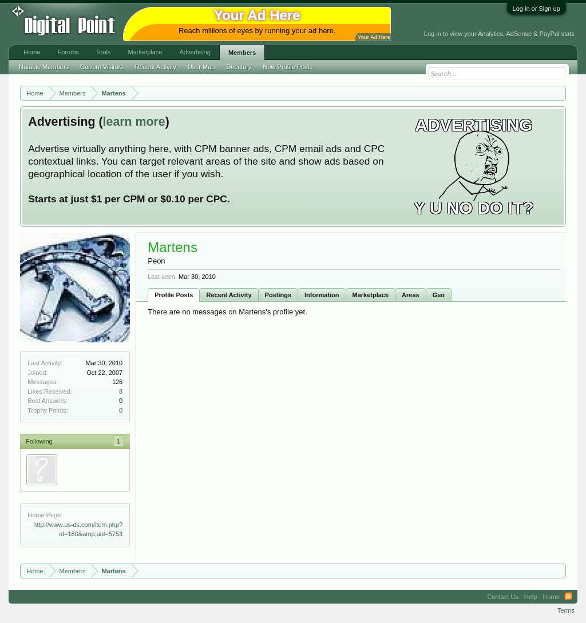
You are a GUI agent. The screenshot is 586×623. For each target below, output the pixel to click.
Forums (68, 52)
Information (321, 294)
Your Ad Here (374, 37)
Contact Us (502, 596)
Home (31, 52)
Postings (278, 294)
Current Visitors (102, 66)
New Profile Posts (288, 66)
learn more (134, 122)
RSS (568, 596)
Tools (103, 52)
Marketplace (371, 294)
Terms (566, 610)
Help (530, 596)
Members (242, 52)
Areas (410, 294)
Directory (239, 66)
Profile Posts (174, 294)
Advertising (194, 52)
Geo (439, 294)
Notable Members (44, 66)
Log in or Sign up (536, 8)
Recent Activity (228, 294)
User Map (201, 66)
